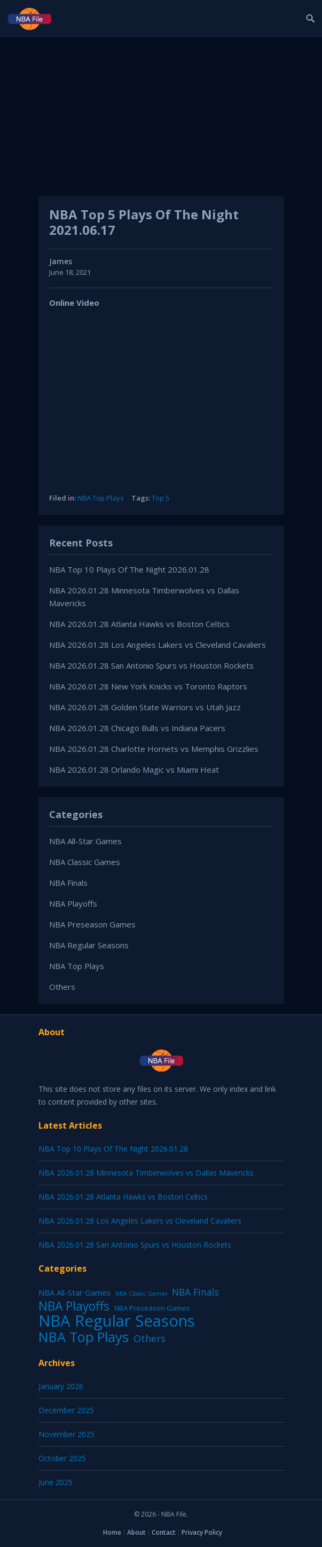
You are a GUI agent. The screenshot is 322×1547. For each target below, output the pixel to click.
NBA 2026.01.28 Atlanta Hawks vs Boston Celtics (139, 623)
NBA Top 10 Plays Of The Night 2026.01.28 (129, 569)
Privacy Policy (202, 1532)
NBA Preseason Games (92, 924)
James (60, 261)
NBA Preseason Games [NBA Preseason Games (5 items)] (152, 1308)
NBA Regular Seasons (89, 945)
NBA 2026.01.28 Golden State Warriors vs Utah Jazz (145, 707)
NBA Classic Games (84, 861)
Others (62, 986)
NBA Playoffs (73, 903)
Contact (164, 1532)
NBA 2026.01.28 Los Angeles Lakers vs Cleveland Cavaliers (157, 644)
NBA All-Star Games (85, 841)
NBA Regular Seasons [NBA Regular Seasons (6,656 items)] (116, 1320)
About (136, 1532)
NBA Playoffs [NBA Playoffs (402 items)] (73, 1306)
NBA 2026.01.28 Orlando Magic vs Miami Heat (134, 769)
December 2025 (66, 1410)
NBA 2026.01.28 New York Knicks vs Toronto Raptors (148, 686)
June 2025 (55, 1482)
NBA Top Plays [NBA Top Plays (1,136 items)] (83, 1336)
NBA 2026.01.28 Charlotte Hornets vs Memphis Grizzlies (153, 748)
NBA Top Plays (100, 498)
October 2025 (62, 1458)
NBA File (173, 1514)
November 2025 (66, 1434)
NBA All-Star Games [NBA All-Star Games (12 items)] (74, 1292)
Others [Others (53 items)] (149, 1338)
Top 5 (160, 498)
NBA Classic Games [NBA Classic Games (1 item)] (141, 1293)
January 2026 (60, 1386)
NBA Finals (68, 882)
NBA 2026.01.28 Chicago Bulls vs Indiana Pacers (137, 728)
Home (112, 1532)
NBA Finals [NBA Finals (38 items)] (195, 1292)
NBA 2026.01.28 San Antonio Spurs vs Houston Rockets (151, 665)
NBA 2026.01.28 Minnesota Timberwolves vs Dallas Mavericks (146, 1173)
